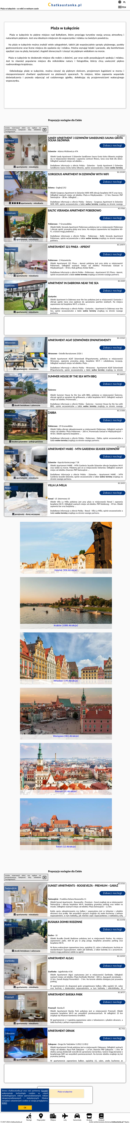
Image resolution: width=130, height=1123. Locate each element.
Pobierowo (10, 213)
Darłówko (9, 960)
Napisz (126, 1122)
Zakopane (10, 1033)
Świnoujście (11, 888)
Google (45, 1090)
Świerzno (9, 379)
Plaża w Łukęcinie (65, 1092)
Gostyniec (10, 285)
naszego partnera (111, 274)
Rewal (8, 487)
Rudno (8, 924)
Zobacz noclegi (112, 145)
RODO (4, 1103)
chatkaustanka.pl (65, 5)
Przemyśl (9, 997)
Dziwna (8, 176)
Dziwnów (9, 140)
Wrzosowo (10, 342)
